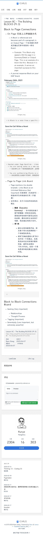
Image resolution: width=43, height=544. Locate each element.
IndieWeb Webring (20, 526)
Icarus (36, 524)
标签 (19, 10)
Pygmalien (7, 478)
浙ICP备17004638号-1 (21, 533)
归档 (8, 10)
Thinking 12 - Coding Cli (13, 469)
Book (6, 491)
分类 (13, 10)
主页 (2, 10)
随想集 (6, 471)
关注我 (21, 448)
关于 (24, 10)
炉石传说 (7, 498)
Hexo (31, 524)
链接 (30, 10)
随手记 (12, 18)
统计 (36, 10)
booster (7, 507)
